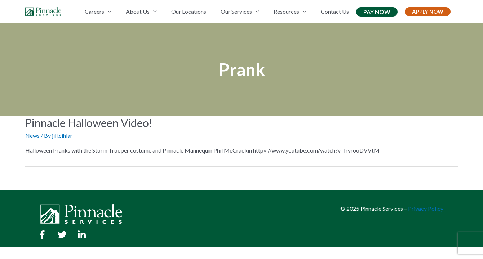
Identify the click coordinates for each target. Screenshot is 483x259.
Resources (286, 11)
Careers (94, 11)
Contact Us (335, 11)
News (32, 135)
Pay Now (376, 11)
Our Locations (188, 11)
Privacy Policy (425, 208)
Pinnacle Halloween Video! (88, 122)
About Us (138, 11)
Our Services (236, 11)
